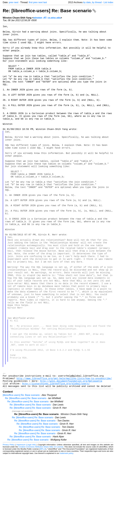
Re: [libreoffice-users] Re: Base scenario (49, 10)
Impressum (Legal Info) (26, 512)
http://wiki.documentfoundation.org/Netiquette (71, 447)
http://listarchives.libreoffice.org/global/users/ (56, 450)
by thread (97, 2)
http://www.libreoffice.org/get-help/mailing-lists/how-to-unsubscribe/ (64, 444)
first (31, 2)
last (45, 2)
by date (87, 2)
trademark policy (66, 521)
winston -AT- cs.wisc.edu (47, 18)
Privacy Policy (8, 512)
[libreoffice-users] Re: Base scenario (21, 462)
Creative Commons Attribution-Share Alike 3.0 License (41, 514)
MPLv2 (43, 516)
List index (108, 2)
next (16, 2)
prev (11, 2)
